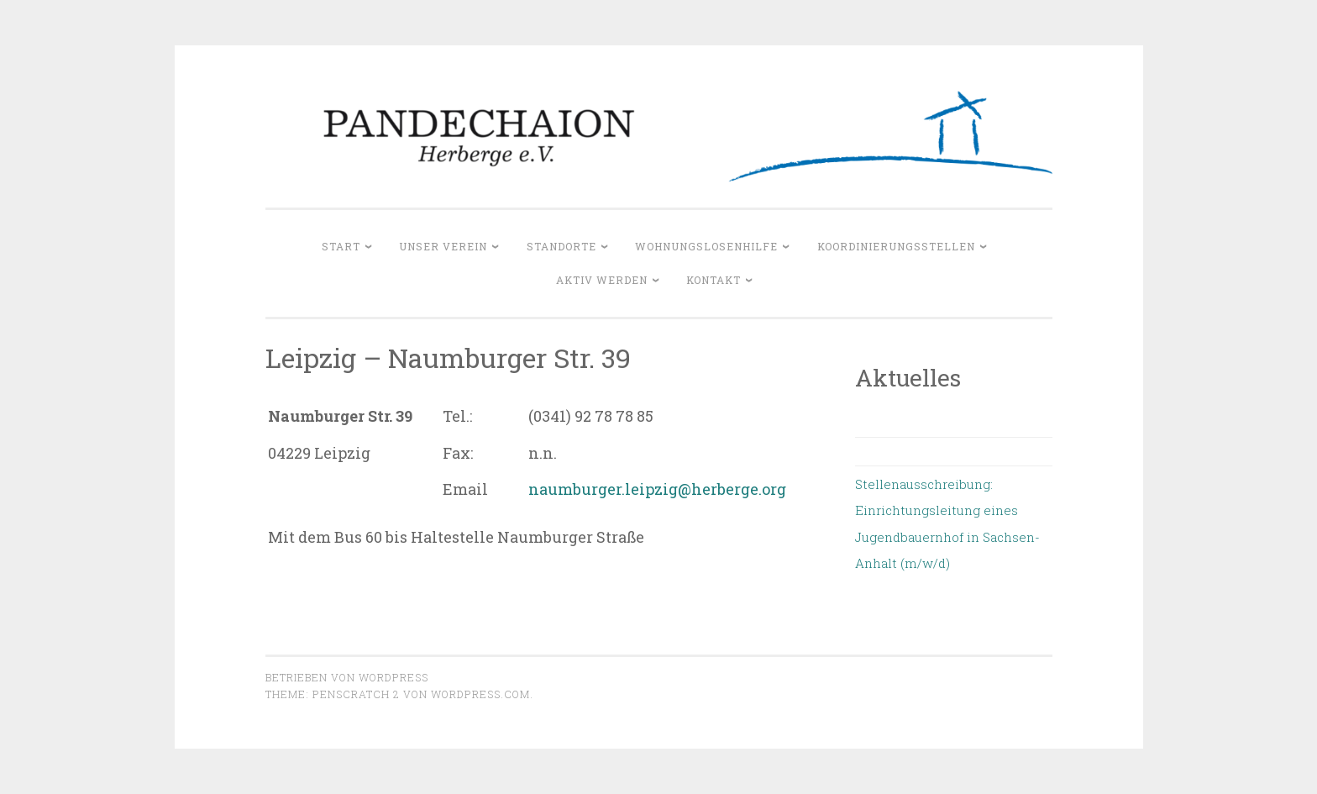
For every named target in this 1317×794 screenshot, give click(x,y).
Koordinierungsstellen (896, 246)
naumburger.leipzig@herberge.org (657, 489)
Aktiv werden (602, 280)
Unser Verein (443, 246)
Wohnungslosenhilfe (706, 246)
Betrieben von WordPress (346, 677)
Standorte (561, 246)
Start (341, 246)
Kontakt (713, 280)
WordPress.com (480, 694)
